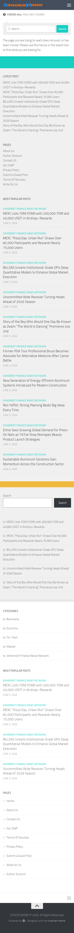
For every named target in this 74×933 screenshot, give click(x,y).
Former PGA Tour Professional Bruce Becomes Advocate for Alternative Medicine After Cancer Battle (36, 355)
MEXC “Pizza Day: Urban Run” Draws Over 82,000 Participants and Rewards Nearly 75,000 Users (32, 242)
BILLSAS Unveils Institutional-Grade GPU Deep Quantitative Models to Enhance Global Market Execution (31, 106)
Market (11, 646)
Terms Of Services (14, 179)
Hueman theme (56, 920)
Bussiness (13, 619)
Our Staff (8, 165)
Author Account (12, 156)
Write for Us (10, 184)
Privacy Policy (11, 170)
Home (10, 801)
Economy (12, 628)
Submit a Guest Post (15, 175)
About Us (8, 151)
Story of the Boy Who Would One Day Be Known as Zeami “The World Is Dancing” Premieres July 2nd (37, 326)
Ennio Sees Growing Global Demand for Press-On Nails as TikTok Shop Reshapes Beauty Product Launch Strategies (36, 434)
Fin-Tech (12, 637)
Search (7, 495)
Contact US (9, 160)
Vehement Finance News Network (24, 208)
